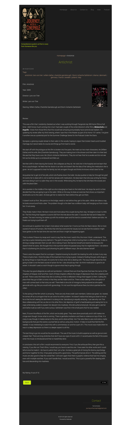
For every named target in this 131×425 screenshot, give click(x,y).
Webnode (68, 419)
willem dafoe (48, 75)
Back (27, 383)
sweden (68, 77)
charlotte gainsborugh (63, 75)
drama (95, 75)
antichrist (28, 75)
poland (74, 77)
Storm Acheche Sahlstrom (82, 75)
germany (54, 77)
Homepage (61, 56)
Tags (24, 72)
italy (79, 77)
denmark (103, 75)
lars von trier (38, 75)
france (61, 77)
